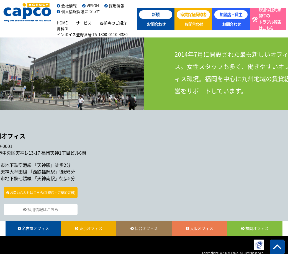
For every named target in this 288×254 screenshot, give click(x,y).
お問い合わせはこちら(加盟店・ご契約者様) (40, 192)
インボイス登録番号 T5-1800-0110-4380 (92, 34)
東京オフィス (88, 228)
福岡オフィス (255, 228)
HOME (62, 23)
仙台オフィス (144, 228)
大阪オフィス (199, 228)
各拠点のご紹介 (113, 23)
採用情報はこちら (40, 209)
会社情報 (67, 5)
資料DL (63, 28)
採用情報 (114, 5)
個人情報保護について (78, 11)
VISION (90, 5)
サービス (83, 23)
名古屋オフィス (33, 228)
